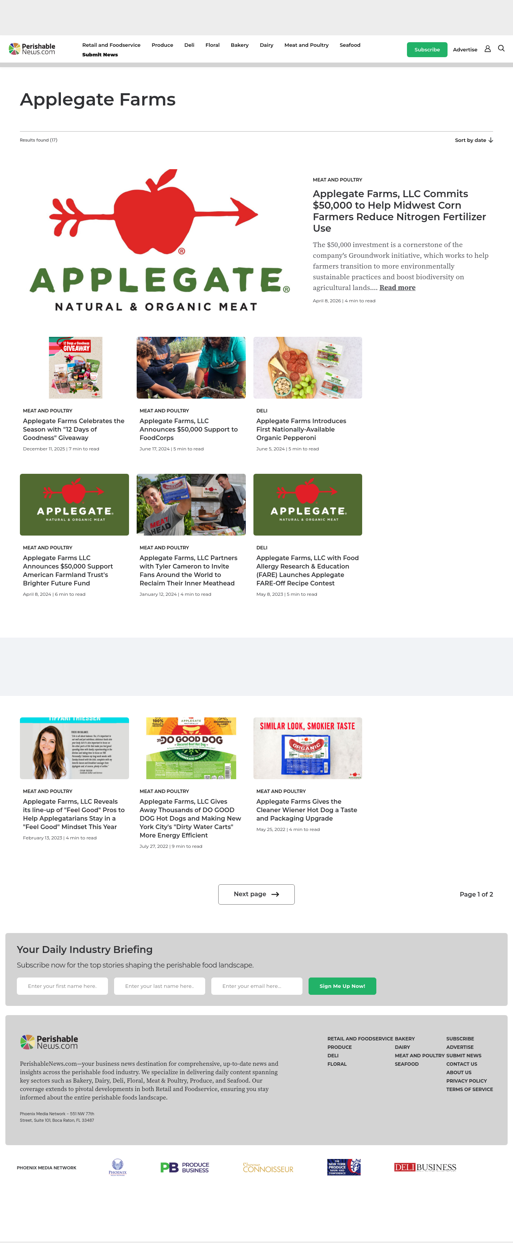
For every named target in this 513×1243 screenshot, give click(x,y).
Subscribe (427, 49)
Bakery (240, 45)
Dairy (266, 45)
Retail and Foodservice (111, 45)
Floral (213, 45)
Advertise (465, 49)
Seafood (350, 45)
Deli (189, 45)
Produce (162, 45)
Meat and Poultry (306, 45)
